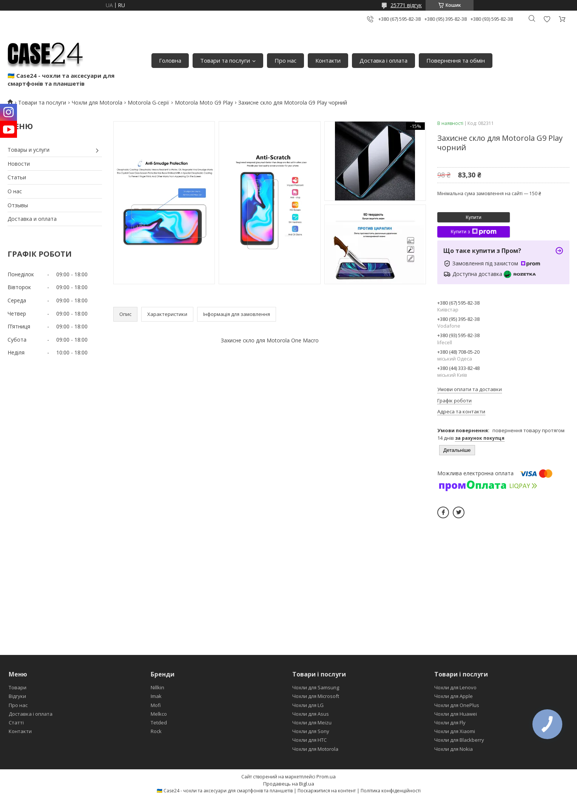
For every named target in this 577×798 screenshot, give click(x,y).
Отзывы (18, 205)
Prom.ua (326, 776)
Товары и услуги (28, 149)
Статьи (17, 177)
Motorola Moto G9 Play (204, 102)
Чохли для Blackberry (459, 739)
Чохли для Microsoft (315, 696)
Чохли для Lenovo (455, 687)
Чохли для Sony (310, 731)
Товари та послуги (225, 60)
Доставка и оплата (32, 218)
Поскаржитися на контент (327, 790)
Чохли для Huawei (455, 713)
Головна (170, 60)
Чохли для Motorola (97, 102)
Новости (19, 163)
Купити (473, 217)
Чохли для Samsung (315, 687)
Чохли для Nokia (453, 749)
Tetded (159, 722)
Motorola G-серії (148, 102)
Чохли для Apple (453, 696)
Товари (17, 687)
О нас (15, 191)
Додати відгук (546, 19)
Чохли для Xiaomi (454, 731)
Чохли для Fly (450, 722)
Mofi (156, 705)
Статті (16, 722)
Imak (156, 696)
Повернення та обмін (455, 60)
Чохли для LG (308, 705)
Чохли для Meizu (312, 722)
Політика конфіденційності (391, 790)
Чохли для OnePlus (456, 705)
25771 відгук (406, 5)
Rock (156, 731)
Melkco (159, 713)
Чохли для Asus (310, 713)
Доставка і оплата (383, 60)
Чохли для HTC (309, 739)
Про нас (285, 60)
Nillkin (157, 687)
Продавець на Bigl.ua (288, 783)
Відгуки (17, 696)
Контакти (328, 60)
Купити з (473, 231)
